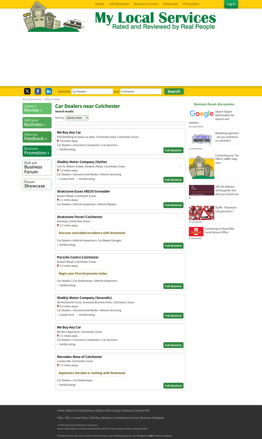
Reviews (107, 417)
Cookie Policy (80, 417)
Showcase (37, 184)
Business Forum (37, 167)
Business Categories (152, 417)
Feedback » (37, 137)
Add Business (86, 410)
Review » (37, 108)
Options (100, 410)
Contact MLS (142, 410)
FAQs (60, 417)
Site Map (95, 417)
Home (60, 410)
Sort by (59, 118)
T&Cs (68, 417)
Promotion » (37, 151)
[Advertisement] (131, 59)
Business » (37, 122)
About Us (71, 410)
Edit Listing (113, 410)
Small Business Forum (126, 417)
